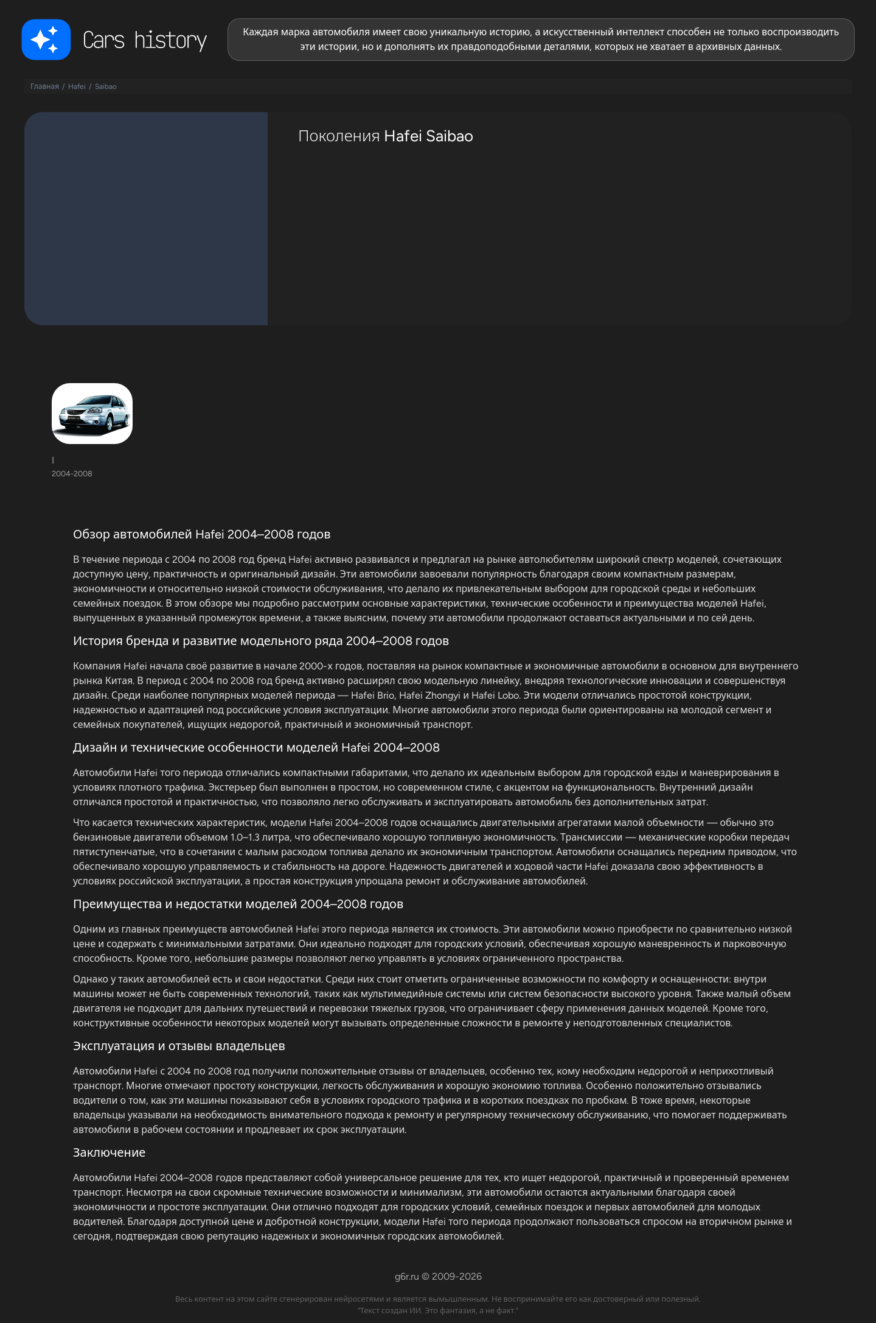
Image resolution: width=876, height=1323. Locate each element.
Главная (44, 86)
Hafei (77, 86)
